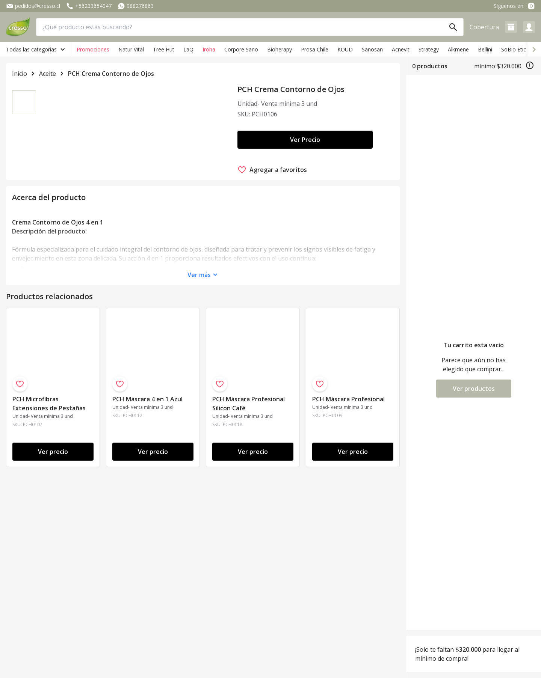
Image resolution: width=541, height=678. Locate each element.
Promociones (93, 49)
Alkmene (458, 49)
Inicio (19, 73)
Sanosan (372, 49)
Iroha (208, 49)
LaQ (188, 49)
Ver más (199, 338)
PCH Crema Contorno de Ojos (111, 73)
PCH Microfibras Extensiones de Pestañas (49, 466)
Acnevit (401, 49)
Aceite (47, 73)
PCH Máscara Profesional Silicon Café (248, 466)
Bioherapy (279, 49)
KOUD (345, 49)
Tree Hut (163, 49)
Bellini (485, 49)
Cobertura (484, 27)
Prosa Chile (314, 49)
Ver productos (474, 388)
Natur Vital (131, 49)
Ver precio (53, 515)
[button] (511, 27)
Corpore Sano (241, 49)
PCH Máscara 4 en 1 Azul (147, 462)
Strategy (429, 49)
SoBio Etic (513, 49)
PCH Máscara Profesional (348, 462)
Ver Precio (305, 140)
